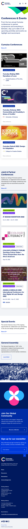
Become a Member (14, 429)
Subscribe (24, 449)
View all (3, 48)
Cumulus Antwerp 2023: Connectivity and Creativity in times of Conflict (14, 112)
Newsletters (4, 476)
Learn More (6, 357)
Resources (4, 473)
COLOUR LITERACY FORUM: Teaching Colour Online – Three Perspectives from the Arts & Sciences (14, 253)
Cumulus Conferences (9, 70)
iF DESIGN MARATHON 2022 (13, 217)
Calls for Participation (9, 210)
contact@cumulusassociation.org (9, 514)
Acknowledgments (6, 480)
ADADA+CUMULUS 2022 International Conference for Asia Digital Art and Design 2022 (13, 293)
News (2, 469)
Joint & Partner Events (9, 213)
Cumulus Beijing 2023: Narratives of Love (11, 75)
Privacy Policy (4, 525)
